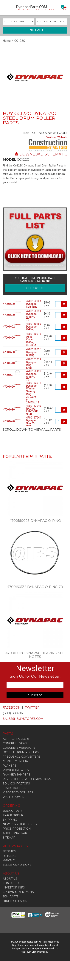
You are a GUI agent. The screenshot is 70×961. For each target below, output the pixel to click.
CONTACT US (11, 883)
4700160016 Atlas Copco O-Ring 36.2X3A (32, 340)
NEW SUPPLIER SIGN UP (20, 824)
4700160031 (6, 315)
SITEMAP (9, 837)
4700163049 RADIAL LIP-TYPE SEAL (32, 410)
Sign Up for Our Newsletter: (35, 676)
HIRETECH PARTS (15, 901)
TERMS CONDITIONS (17, 864)
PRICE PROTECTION (17, 828)
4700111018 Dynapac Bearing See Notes (35, 655)
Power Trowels (16, 770)
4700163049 (6, 409)
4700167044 (6, 421)
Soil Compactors (16, 783)
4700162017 (6, 386)
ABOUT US (10, 878)
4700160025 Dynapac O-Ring (32, 352)
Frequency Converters (21, 756)
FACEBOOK (11, 707)
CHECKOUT (35, 288)
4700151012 (6, 363)
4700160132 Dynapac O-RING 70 (32, 375)
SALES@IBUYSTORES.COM (23, 719)
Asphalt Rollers (16, 738)
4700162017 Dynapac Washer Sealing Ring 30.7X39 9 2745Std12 (32, 393)
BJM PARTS (10, 896)
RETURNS (9, 856)
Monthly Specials (17, 761)
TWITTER (32, 707)
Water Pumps (13, 797)
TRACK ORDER (13, 815)
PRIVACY (9, 860)
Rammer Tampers (16, 774)
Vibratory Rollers (18, 792)
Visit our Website (56, 137)
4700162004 (6, 304)
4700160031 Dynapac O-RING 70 (32, 315)
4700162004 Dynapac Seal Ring (32, 304)
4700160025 (6, 352)
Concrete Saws (15, 743)
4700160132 (6, 375)
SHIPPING (10, 819)
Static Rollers (14, 788)
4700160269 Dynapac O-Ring (32, 327)
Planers (9, 765)
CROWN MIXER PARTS (18, 892)
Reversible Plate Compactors (27, 779)
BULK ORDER (12, 810)
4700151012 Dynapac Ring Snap (32, 363)
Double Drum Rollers (21, 752)
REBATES (9, 851)
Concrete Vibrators (19, 747)
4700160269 (6, 326)
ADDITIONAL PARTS (16, 833)
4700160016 (6, 337)
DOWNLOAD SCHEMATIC (43, 154)
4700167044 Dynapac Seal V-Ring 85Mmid (32, 423)
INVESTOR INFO (14, 887)
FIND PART (35, 30)
